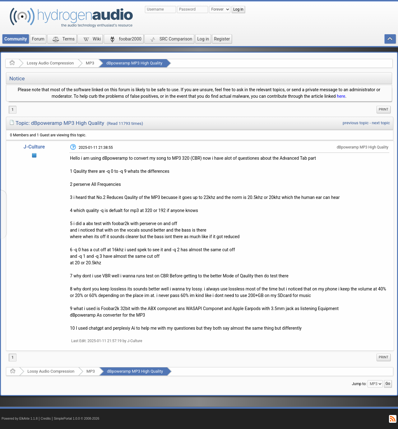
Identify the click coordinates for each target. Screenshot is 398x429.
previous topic (355, 122)
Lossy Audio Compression (50, 63)
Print (383, 109)
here (341, 96)
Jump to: (359, 384)
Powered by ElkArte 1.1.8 (20, 418)
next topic (381, 122)
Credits (46, 418)
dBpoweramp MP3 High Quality (134, 63)
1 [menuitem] (13, 109)
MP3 (90, 63)
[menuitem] (384, 109)
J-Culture (34, 147)
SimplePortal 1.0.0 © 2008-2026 (76, 418)
